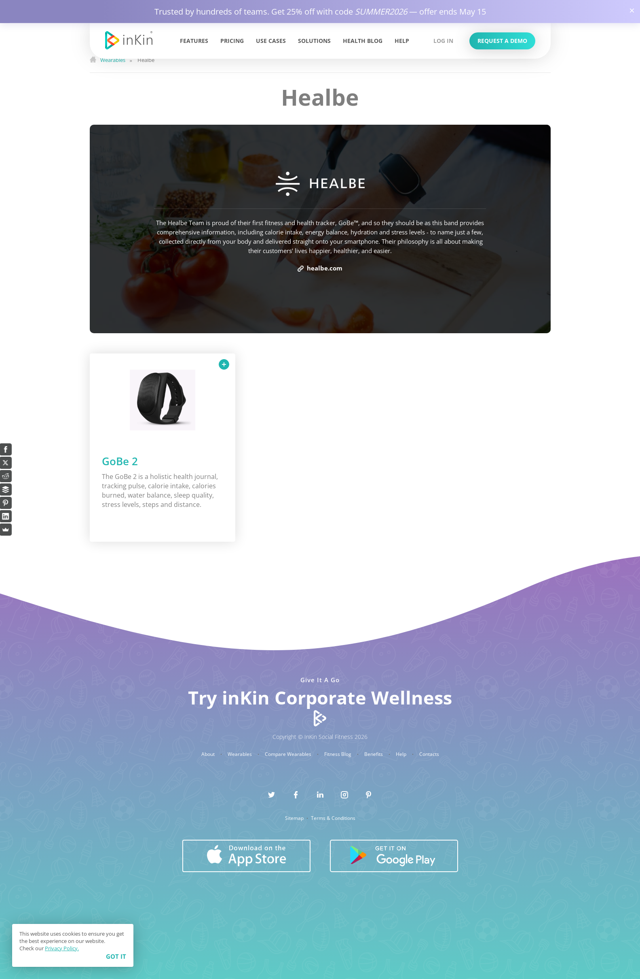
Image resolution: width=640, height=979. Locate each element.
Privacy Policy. (62, 948)
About (208, 754)
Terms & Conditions (333, 818)
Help (402, 41)
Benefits (374, 754)
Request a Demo (502, 41)
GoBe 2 (120, 461)
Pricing (232, 41)
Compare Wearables (289, 754)
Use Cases (271, 41)
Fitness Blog (338, 754)
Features (194, 41)
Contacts (429, 754)
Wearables (240, 754)
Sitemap (295, 818)
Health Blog (362, 41)
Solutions (314, 41)
